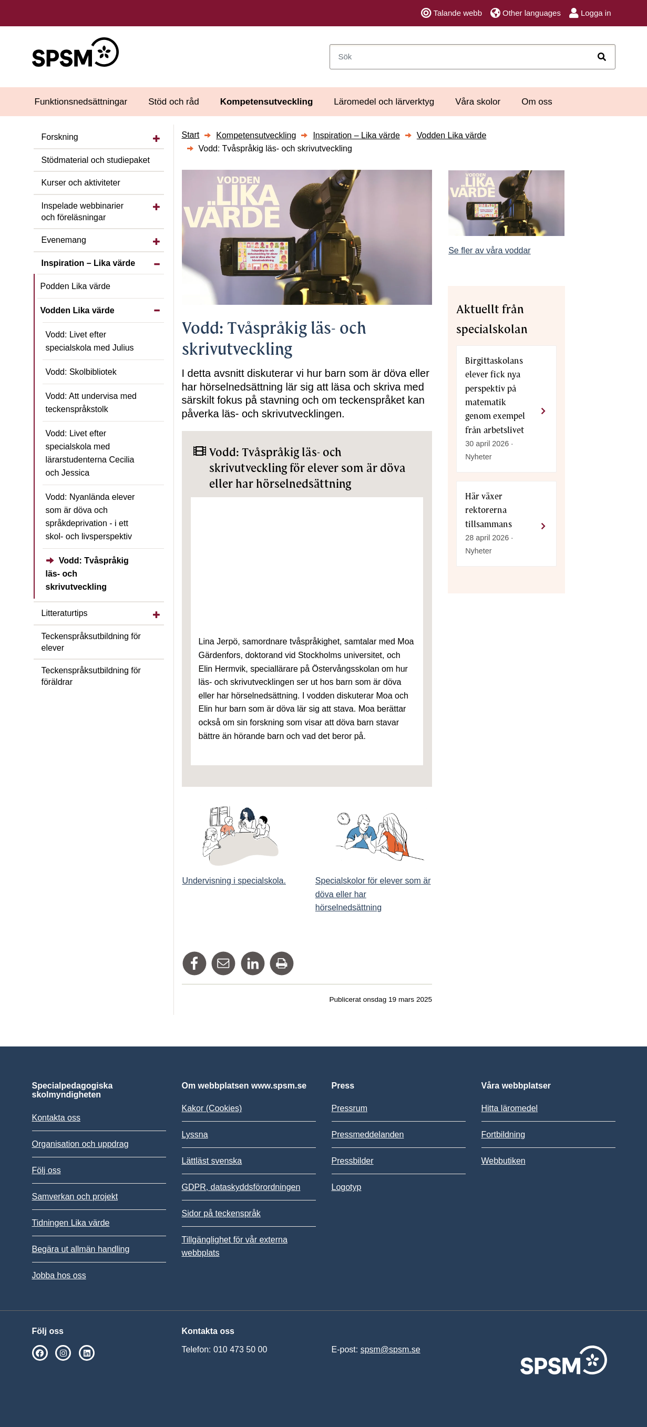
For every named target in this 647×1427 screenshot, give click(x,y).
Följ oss (46, 1170)
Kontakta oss (56, 1117)
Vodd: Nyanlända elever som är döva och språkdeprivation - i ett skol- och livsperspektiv (90, 516)
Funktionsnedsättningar (81, 102)
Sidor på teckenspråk (221, 1213)
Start (191, 134)
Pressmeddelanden (368, 1134)
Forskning (60, 136)
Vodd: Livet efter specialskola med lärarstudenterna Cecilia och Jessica (90, 453)
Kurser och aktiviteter (81, 182)
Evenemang (64, 239)
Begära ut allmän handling (81, 1249)
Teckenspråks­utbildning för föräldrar (91, 676)
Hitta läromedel (509, 1108)
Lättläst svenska (212, 1160)
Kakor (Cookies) (212, 1108)
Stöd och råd (173, 102)
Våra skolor (477, 102)
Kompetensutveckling (266, 102)
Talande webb (451, 13)
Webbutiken (503, 1160)
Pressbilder (353, 1160)
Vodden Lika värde (77, 310)
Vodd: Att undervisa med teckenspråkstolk (91, 403)
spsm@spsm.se (390, 1349)
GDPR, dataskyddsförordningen (241, 1187)
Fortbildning (503, 1134)
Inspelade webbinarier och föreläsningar (83, 211)
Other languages (525, 13)
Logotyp (347, 1187)
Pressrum (349, 1108)
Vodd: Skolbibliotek (81, 371)
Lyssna (195, 1134)
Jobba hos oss (59, 1275)
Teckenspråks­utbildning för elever (91, 642)
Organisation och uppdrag (80, 1143)
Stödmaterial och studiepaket (96, 160)
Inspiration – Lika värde (89, 263)
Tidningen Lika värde (71, 1222)
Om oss (536, 102)
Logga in (590, 13)
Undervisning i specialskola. (234, 880)
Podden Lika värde (75, 286)
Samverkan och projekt (75, 1196)
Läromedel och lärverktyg (384, 102)
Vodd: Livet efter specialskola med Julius (90, 341)
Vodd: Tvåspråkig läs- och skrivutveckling (87, 573)
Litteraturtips (65, 613)
